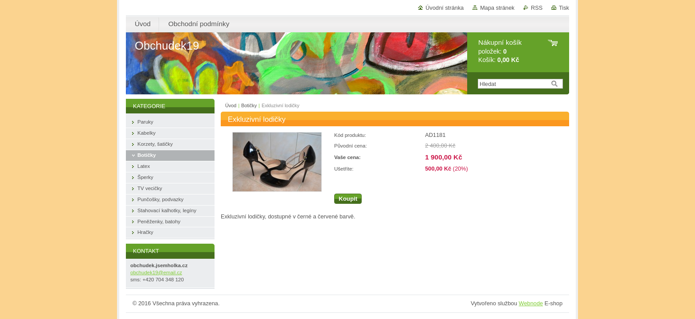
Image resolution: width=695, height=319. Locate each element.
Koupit (348, 198)
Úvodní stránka (445, 7)
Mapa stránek (497, 7)
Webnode (531, 303)
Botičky (249, 105)
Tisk (564, 7)
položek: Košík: (500, 51)
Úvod (230, 105)
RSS (537, 7)
